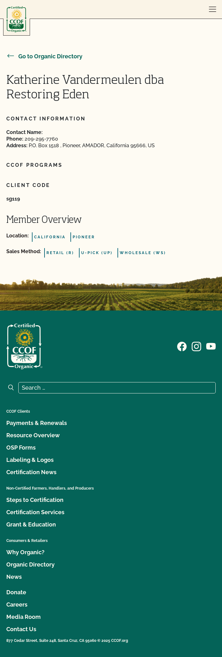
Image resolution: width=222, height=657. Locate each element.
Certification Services (35, 512)
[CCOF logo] (16, 19)
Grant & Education (31, 524)
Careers (16, 604)
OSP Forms (21, 447)
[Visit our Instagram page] (196, 346)
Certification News (31, 472)
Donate (16, 592)
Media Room (23, 616)
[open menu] (212, 9)
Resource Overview (33, 435)
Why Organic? (25, 552)
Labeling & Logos (30, 459)
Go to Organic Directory (44, 56)
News (14, 576)
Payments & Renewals (36, 423)
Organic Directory (30, 564)
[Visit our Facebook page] (182, 346)
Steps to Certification (34, 500)
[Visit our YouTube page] (211, 346)
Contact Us (21, 629)
